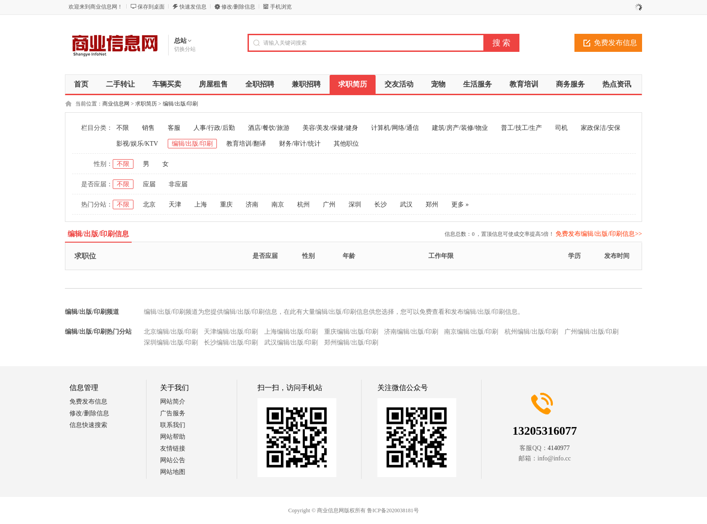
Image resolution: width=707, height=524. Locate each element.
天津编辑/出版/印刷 (231, 331)
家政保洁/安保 (600, 127)
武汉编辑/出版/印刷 (291, 342)
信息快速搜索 (88, 425)
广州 (329, 204)
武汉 (406, 204)
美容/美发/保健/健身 (330, 127)
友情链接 (172, 448)
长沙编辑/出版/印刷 (231, 342)
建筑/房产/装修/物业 (460, 127)
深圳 (355, 204)
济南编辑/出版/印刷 (411, 331)
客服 (174, 127)
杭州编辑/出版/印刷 (532, 331)
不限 (122, 127)
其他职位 (346, 143)
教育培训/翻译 (246, 143)
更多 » (460, 204)
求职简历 (146, 104)
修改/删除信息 (238, 7)
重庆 (226, 204)
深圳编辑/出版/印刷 (171, 342)
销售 (148, 127)
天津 (175, 204)
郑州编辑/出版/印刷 (351, 342)
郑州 (432, 204)
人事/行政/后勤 (214, 127)
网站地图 (172, 472)
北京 (149, 204)
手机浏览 (281, 7)
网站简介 (172, 401)
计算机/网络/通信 (395, 127)
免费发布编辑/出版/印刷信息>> (599, 233)
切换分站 (185, 49)
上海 (200, 204)
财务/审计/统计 (300, 143)
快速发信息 (193, 7)
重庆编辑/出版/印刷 (351, 331)
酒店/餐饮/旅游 (268, 127)
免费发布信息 (615, 42)
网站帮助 (172, 436)
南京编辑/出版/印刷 (471, 331)
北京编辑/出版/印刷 (171, 331)
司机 (561, 127)
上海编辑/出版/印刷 (291, 331)
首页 (81, 84)
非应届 (178, 184)
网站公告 (172, 460)
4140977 (559, 448)
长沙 (380, 204)
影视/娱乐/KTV (137, 143)
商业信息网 (115, 104)
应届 (149, 184)
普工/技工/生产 (521, 127)
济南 (252, 204)
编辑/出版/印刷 (180, 104)
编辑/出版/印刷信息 (98, 234)
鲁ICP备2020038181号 (393, 510)
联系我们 (172, 425)
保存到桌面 (151, 7)
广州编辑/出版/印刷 (592, 331)
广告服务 (172, 413)
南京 (277, 204)
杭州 (303, 204)
